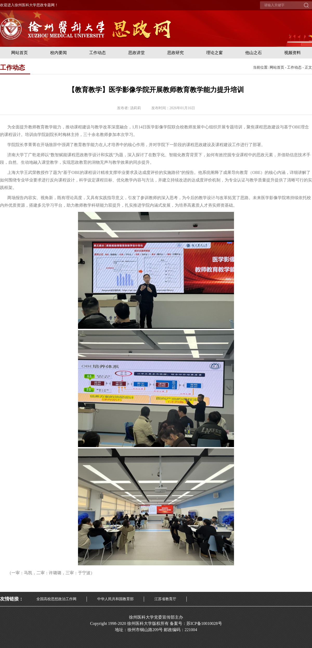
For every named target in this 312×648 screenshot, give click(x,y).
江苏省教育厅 (165, 599)
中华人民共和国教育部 (115, 599)
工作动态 (97, 52)
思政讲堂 (136, 52)
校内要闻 (58, 52)
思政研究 (175, 52)
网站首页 (19, 52)
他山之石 (253, 52)
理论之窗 (214, 52)
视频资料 (292, 52)
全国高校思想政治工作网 (56, 599)
